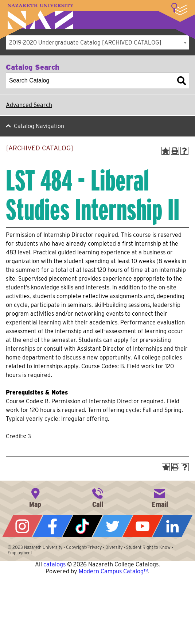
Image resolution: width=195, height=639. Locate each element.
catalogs (54, 564)
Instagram (22, 526)
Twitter (112, 526)
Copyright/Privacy (84, 547)
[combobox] (97, 42)
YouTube (142, 526)
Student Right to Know (148, 547)
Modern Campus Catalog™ (113, 571)
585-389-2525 (98, 497)
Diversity (113, 547)
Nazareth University (40, 16)
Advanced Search (29, 104)
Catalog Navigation (39, 126)
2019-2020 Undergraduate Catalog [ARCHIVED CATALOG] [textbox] (85, 42)
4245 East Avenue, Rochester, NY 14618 (35, 497)
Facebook (52, 526)
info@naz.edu (160, 497)
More (179, 9)
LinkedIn (172, 526)
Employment (20, 552)
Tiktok (82, 526)
